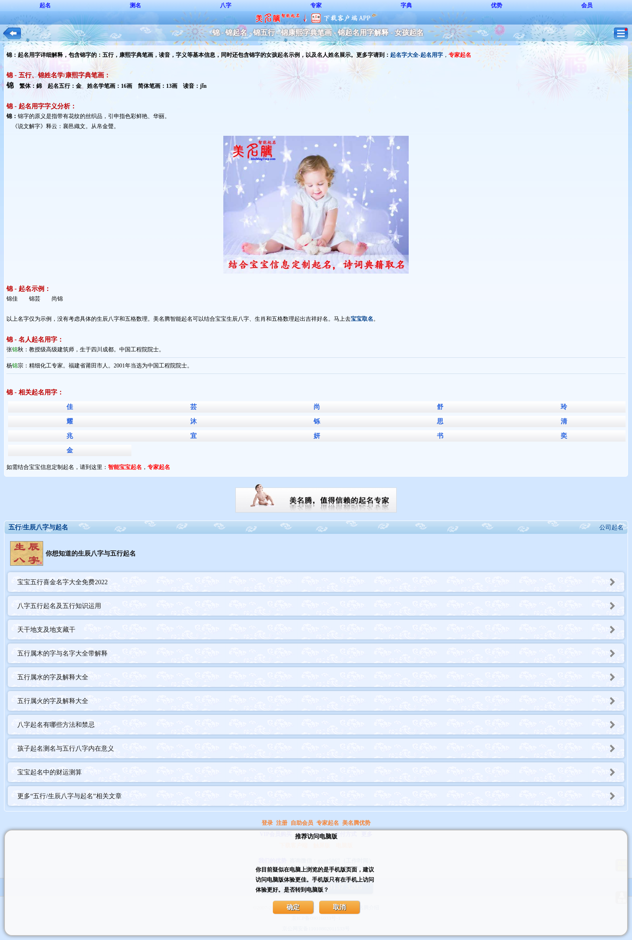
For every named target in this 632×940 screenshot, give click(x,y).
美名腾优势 (356, 823)
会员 (586, 5)
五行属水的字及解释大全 (320, 677)
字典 (406, 5)
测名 (135, 5)
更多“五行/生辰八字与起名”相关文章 (320, 796)
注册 (281, 823)
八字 (225, 5)
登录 (267, 823)
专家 (316, 5)
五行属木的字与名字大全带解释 (320, 653)
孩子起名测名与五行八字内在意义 (320, 748)
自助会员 (302, 823)
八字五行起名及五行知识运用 (320, 606)
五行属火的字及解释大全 (320, 701)
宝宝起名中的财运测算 (320, 772)
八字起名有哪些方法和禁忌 (320, 725)
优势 (496, 5)
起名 (45, 5)
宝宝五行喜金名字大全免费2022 (320, 582)
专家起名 (327, 823)
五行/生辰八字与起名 (38, 527)
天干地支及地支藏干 (320, 629)
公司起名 (611, 527)
